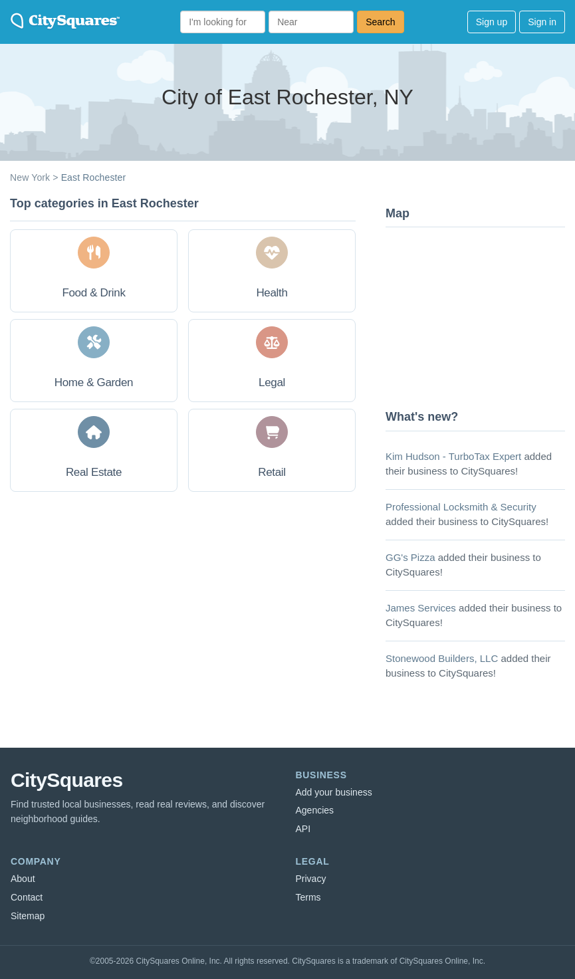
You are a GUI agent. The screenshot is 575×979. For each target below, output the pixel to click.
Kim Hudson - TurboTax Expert (453, 456)
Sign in (542, 22)
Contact (27, 897)
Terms (308, 897)
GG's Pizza (410, 557)
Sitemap (28, 916)
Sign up (491, 22)
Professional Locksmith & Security (461, 506)
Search (380, 22)
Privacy (311, 878)
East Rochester (93, 177)
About (23, 878)
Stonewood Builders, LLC (442, 658)
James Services (421, 607)
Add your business (334, 792)
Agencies (315, 810)
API (303, 828)
